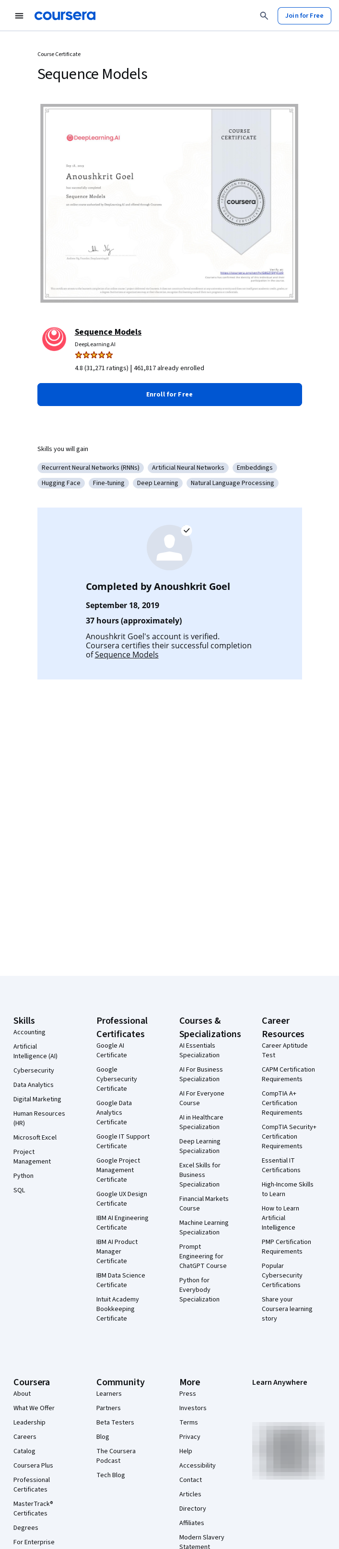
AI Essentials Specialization (199, 1050)
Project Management (32, 1156)
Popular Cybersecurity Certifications (282, 1275)
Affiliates (191, 1523)
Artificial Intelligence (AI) (35, 1051)
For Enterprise (34, 1542)
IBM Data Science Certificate (120, 1280)
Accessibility (197, 1465)
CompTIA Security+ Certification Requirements (289, 1136)
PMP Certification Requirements (286, 1246)
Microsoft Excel (35, 1137)
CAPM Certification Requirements (288, 1074)
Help (185, 1451)
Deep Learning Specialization (200, 1146)
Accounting (29, 1032)
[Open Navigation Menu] (19, 15)
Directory (192, 1509)
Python (23, 1176)
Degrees (25, 1528)
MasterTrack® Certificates (33, 1508)
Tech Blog (110, 1475)
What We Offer (34, 1408)
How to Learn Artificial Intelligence (280, 1218)
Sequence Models (108, 332)
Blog (102, 1437)
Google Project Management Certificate (118, 1170)
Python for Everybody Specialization (199, 1290)
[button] (169, 394)
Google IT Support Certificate (123, 1141)
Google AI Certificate (111, 1050)
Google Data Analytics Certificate (114, 1112)
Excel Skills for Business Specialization (200, 1175)
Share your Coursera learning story (287, 1309)
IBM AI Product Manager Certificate (117, 1251)
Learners (109, 1394)
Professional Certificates (31, 1484)
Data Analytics (33, 1085)
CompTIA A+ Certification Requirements (282, 1103)
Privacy (189, 1437)
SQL (19, 1190)
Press (187, 1394)
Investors (193, 1408)
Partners (108, 1408)
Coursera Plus (33, 1465)
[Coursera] (65, 15)
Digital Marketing (37, 1099)
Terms (188, 1422)
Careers (24, 1437)
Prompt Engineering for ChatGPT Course (203, 1256)
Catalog (24, 1451)
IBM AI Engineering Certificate (122, 1222)
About (22, 1394)
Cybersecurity (33, 1070)
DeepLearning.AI (95, 344)
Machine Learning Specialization (204, 1227)
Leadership (29, 1422)
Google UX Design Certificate (121, 1199)
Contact (190, 1480)
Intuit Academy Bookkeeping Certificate (117, 1309)
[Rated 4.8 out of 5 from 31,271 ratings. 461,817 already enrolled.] (188, 367)
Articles (190, 1494)
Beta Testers (115, 1422)
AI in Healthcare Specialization (201, 1122)
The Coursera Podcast (116, 1456)
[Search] (264, 15)
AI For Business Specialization (201, 1074)
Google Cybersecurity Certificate (116, 1079)
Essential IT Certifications (281, 1165)
